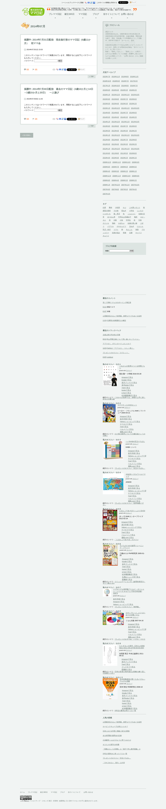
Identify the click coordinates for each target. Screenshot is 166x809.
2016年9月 (125, 86)
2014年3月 (124, 117)
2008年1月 (106, 185)
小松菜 (117, 207)
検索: (107, 251)
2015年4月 (115, 104)
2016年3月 (124, 90)
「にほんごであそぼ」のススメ (127, 540)
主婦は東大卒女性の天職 (111, 335)
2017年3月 (134, 81)
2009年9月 (135, 162)
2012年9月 (106, 140)
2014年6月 (133, 113)
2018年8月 (116, 81)
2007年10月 (135, 185)
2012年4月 (115, 144)
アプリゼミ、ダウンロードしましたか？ (117, 344)
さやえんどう (121, 226)
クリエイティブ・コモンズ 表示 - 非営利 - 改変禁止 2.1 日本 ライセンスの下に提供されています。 (64, 801)
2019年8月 (125, 77)
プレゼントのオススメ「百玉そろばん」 (130, 468)
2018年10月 (107, 81)
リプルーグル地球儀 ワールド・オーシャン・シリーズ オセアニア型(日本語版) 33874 (128, 591)
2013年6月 (133, 126)
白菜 (104, 207)
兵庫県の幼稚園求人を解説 (116, 320)
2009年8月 (106, 167)
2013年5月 (106, 131)
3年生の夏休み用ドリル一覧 (125, 711)
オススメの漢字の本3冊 (111, 745)
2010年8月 (133, 153)
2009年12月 (107, 162)
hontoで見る (126, 390)
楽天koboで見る (128, 385)
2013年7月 (124, 126)
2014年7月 (124, 113)
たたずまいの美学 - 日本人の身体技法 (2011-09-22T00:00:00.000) (132, 647)
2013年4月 (115, 131)
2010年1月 (133, 158)
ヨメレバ (129, 370)
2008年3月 (124, 180)
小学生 (131, 211)
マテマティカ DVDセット (127, 405)
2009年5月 (133, 167)
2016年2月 (133, 90)
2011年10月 (135, 149)
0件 (28, 69)
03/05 (105, 357)
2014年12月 (116, 108)
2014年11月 (125, 108)
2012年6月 (133, 140)
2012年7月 (124, 140)
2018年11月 (134, 77)
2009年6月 (124, 167)
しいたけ (140, 211)
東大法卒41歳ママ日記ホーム (34, 11)
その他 (116, 211)
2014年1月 (106, 122)
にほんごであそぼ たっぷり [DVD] (132, 511)
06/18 (105, 339)
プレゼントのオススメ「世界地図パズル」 (123, 504)
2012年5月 (106, 144)
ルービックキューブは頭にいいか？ (115, 726)
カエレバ (127, 407)
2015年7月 (124, 99)
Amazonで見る (127, 377)
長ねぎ (123, 211)
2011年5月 (124, 153)
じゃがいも (107, 214)
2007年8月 (115, 189)
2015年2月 (133, 104)
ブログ (96, 14)
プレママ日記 (55, 14)
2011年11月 (125, 149)
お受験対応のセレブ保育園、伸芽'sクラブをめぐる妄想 (122, 316)
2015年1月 (106, 108)
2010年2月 (124, 158)
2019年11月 (116, 77)
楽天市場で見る (126, 419)
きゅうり (106, 236)
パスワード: (41, 61)
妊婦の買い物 (132, 223)
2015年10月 (135, 95)
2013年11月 (125, 122)
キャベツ (138, 233)
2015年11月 (125, 95)
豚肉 (110, 207)
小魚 (121, 220)
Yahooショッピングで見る (130, 422)
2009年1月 (133, 171)
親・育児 (117, 214)
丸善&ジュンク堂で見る (131, 577)
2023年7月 (106, 77)
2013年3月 (124, 131)
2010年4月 (106, 158)
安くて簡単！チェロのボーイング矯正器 (117, 302)
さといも (106, 223)
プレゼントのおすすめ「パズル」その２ (130, 639)
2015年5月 (106, 104)
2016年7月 (134, 86)
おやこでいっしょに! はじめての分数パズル (135, 614)
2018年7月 (125, 81)
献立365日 (69, 14)
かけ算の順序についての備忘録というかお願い (124, 434)
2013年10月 (135, 122)
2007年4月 (133, 189)
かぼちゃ (121, 223)
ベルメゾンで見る (127, 429)
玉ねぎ (131, 226)
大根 (115, 220)
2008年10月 (126, 176)
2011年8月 (115, 153)
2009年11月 (116, 162)
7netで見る (126, 388)
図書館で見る (127, 579)
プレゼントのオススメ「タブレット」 (116, 353)
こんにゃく (132, 214)
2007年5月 (124, 189)
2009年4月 (106, 171)
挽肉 (135, 217)
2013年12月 (116, 122)
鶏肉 (113, 223)
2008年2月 (133, 180)
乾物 (124, 233)
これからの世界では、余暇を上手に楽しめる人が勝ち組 (124, 398)
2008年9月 (135, 176)
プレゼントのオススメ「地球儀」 (127, 607)
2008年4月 (115, 180)
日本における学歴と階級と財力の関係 (116, 731)
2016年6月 (106, 90)
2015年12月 (116, 95)
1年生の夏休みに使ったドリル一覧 (115, 754)
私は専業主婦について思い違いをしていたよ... (123, 339)
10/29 (105, 348)
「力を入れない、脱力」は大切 (114, 763)
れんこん (129, 229)
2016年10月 (116, 86)
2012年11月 (125, 135)
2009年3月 (115, 171)
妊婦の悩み (116, 233)
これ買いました (134, 207)
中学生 (128, 220)
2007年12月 (116, 185)
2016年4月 (115, 90)
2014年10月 (135, 108)
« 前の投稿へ (26, 135)
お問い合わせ (127, 14)
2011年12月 (116, 149)
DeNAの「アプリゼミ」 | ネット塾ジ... (120, 348)
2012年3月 (124, 144)
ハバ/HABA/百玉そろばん (135, 441)
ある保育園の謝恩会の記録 (112, 735)
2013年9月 (106, 126)
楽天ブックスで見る (129, 383)
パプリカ (110, 226)
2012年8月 (115, 140)
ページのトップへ (92, 76)
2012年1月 (106, 149)
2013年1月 (106, 135)
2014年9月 (106, 113)
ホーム (22, 792)
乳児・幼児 (107, 229)
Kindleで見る (126, 380)
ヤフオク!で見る (126, 424)
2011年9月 (106, 153)
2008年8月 (106, 180)
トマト (116, 229)
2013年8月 (115, 126)
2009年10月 (126, 162)
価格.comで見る (126, 432)
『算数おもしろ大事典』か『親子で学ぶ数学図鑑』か (122, 749)
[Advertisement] (122, 278)
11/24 (105, 320)
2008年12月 (107, 176)
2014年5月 (106, 117)
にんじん (140, 226)
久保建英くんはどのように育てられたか (117, 740)
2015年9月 (106, 99)
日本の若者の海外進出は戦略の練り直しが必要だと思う (124, 672)
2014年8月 (115, 113)
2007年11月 (125, 185)
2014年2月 (133, 117)
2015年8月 (115, 99)
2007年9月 (106, 189)
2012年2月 (133, 144)
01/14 (105, 307)
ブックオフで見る (128, 667)
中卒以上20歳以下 (124, 217)
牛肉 (140, 220)
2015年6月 (133, 99)
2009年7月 (115, 167)
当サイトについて (111, 14)
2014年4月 (115, 117)
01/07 (105, 311)
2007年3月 (106, 194)
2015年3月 (124, 104)
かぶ (124, 207)
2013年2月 (133, 131)
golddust (110, 357)
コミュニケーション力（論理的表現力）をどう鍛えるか (124, 582)
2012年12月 (116, 135)
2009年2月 (124, 171)
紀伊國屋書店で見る (129, 395)
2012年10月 (135, 135)
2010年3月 (115, 158)
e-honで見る (126, 393)
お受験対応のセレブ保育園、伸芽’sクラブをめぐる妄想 (122, 722)
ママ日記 (82, 14)
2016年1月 (106, 95)
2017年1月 (106, 86)
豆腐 (130, 233)
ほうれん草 (111, 217)
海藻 (137, 229)
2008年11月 (116, 176)
